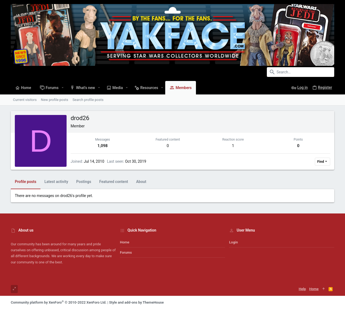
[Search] (300, 72)
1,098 (103, 145)
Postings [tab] (83, 181)
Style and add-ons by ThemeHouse (136, 302)
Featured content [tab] (113, 181)
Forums (126, 252)
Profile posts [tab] (25, 181)
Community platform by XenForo (58, 302)
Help (302, 289)
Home (124, 242)
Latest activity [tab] (56, 181)
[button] (62, 88)
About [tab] (141, 181)
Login (233, 242)
